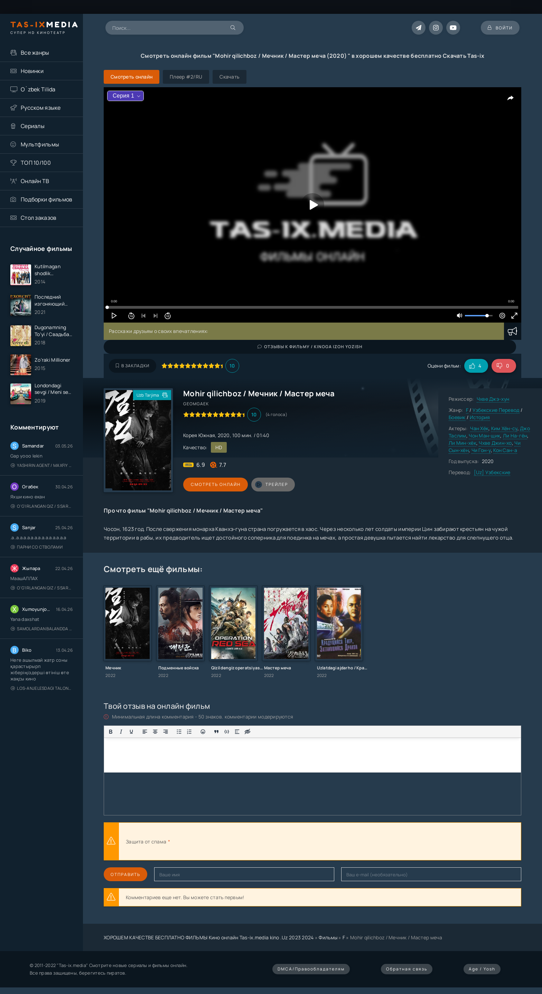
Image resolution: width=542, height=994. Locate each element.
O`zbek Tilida (38, 89)
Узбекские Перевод (496, 410)
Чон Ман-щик (484, 435)
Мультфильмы (40, 144)
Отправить (125, 874)
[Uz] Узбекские (492, 472)
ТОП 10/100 (36, 162)
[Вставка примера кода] (227, 731)
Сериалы (33, 126)
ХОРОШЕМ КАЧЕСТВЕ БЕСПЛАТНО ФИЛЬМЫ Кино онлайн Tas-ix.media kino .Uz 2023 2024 (209, 937)
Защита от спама (146, 841)
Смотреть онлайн (215, 484)
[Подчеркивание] (131, 731)
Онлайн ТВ (35, 181)
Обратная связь (406, 969)
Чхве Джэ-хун (493, 399)
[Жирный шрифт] (110, 731)
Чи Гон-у (481, 450)
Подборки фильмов (46, 199)
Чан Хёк (479, 428)
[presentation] (247, 841)
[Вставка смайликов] (203, 731)
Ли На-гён (515, 435)
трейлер (270, 484)
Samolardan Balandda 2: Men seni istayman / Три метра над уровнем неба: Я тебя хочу (42, 629)
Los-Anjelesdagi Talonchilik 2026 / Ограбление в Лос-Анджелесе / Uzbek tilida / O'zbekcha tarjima (42, 689)
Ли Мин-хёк (462, 443)
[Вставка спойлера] (237, 731)
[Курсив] (121, 731)
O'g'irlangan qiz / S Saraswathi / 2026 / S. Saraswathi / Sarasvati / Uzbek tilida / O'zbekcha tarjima (42, 506)
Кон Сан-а (505, 450)
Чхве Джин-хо (495, 443)
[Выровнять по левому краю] (145, 731)
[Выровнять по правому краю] (165, 731)
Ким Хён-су (504, 428)
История (480, 417)
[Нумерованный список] (189, 731)
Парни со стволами (37, 547)
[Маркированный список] (179, 731)
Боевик (457, 417)
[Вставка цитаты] (216, 731)
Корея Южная (199, 435)
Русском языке (41, 107)
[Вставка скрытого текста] (247, 731)
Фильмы (328, 937)
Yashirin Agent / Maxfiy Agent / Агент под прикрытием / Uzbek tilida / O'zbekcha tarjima (42, 466)
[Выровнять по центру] (155, 731)
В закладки (132, 366)
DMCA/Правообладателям (311, 969)
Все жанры (35, 52)
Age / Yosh (482, 969)
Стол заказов (38, 218)
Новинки (32, 71)
